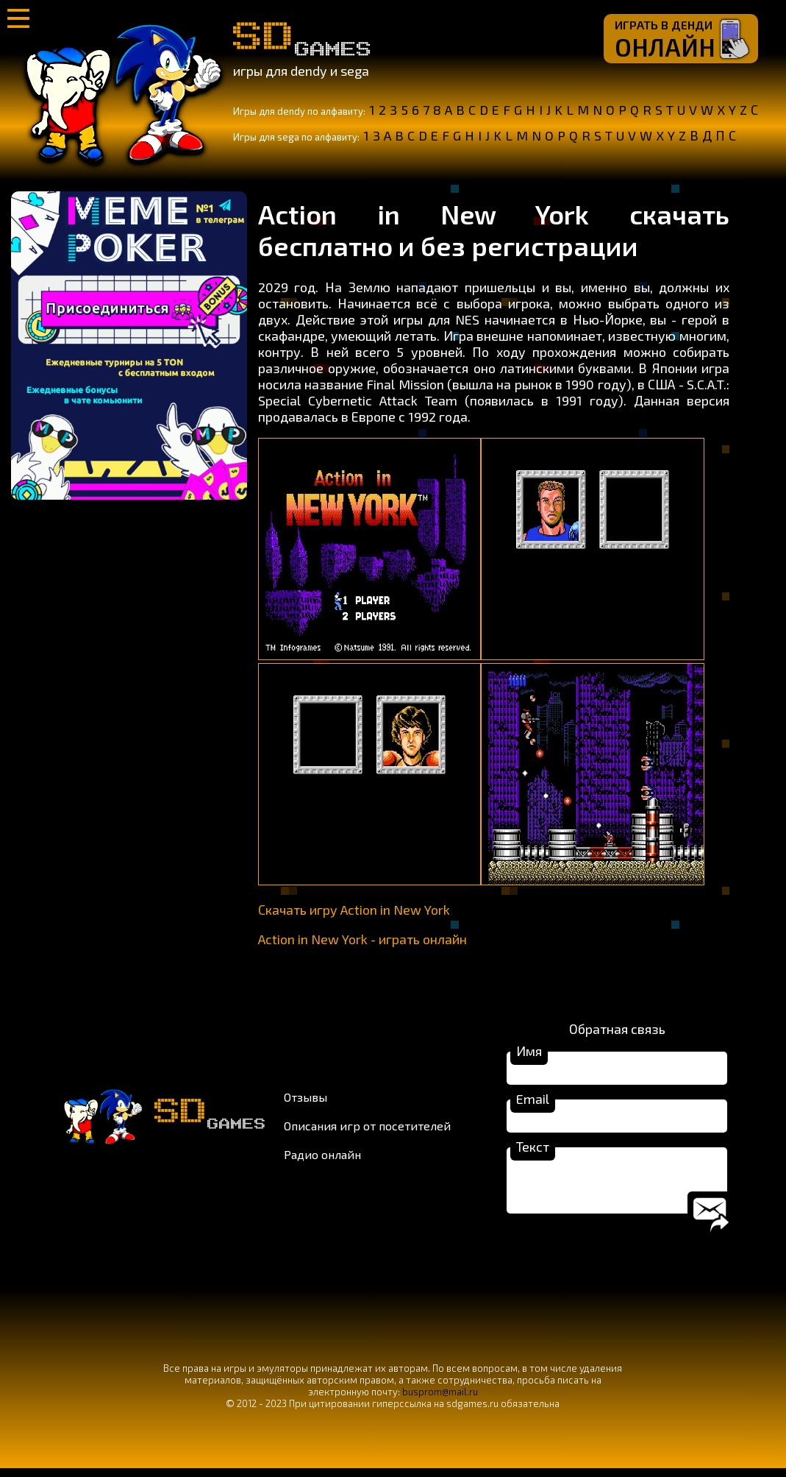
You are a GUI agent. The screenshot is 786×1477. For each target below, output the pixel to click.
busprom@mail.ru (440, 1400)
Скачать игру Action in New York (354, 910)
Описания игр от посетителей (367, 1130)
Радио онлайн (322, 1159)
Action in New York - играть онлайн (362, 939)
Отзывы (305, 1101)
